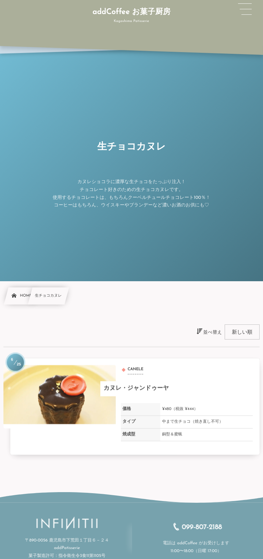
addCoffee (191, 544)
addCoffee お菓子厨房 (131, 12)
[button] (245, 9)
